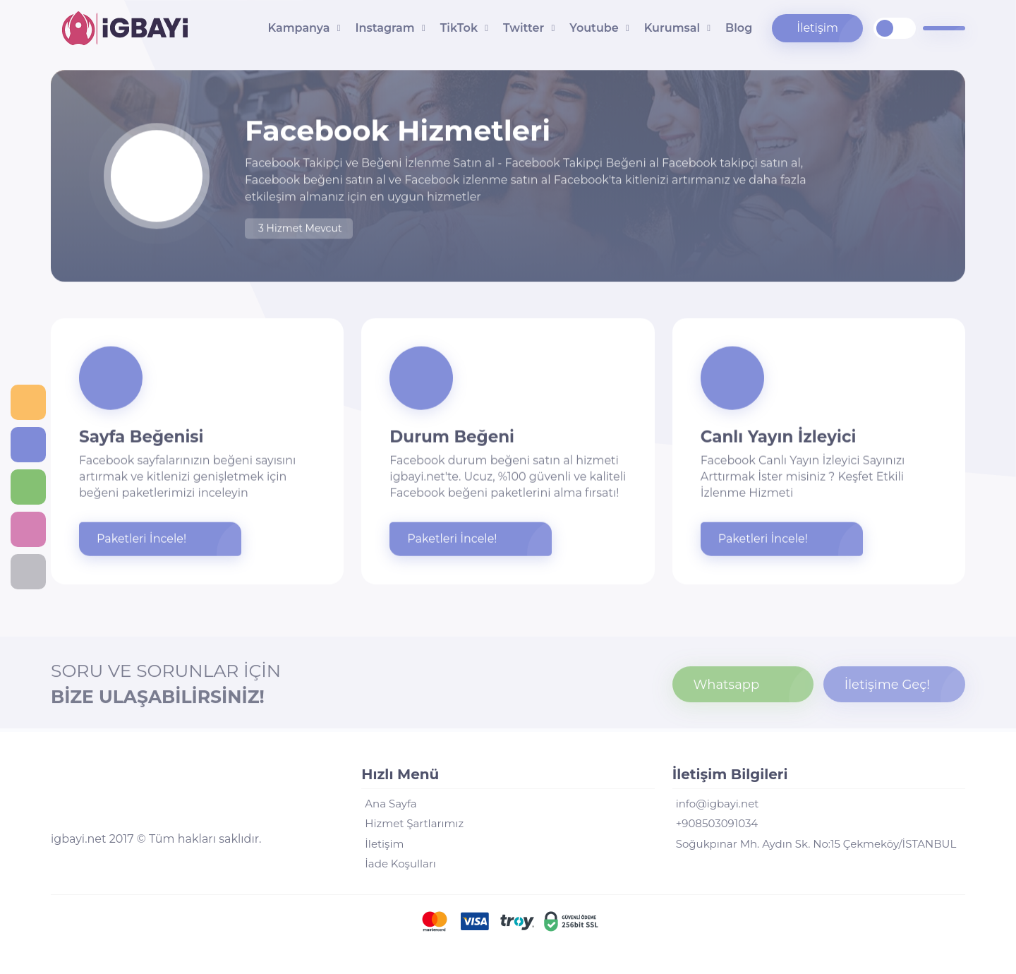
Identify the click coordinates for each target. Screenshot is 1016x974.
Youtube (593, 28)
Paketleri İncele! (141, 539)
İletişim (817, 28)
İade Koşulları (400, 863)
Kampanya (299, 28)
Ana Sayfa (390, 803)
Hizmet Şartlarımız (414, 823)
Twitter (523, 28)
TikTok (459, 28)
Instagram (384, 28)
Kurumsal (672, 28)
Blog (738, 28)
